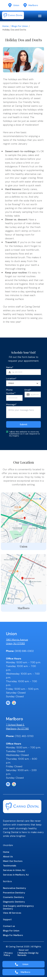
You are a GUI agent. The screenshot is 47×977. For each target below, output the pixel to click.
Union (25, 964)
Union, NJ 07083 (15, 643)
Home (5, 26)
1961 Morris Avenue (17, 639)
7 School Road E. (15, 724)
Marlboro (25, 972)
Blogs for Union (20, 26)
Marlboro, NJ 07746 (17, 728)
